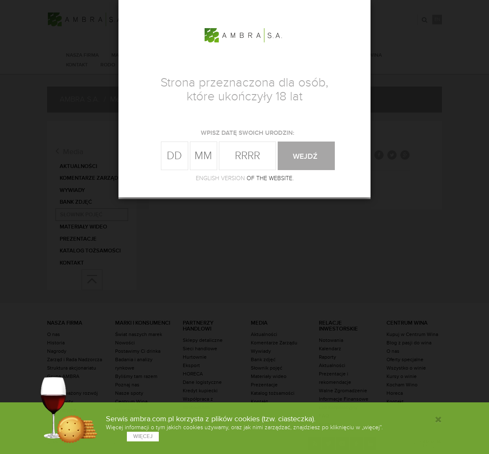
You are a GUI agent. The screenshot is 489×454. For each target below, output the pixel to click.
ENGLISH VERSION (220, 178)
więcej (142, 436)
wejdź (306, 156)
